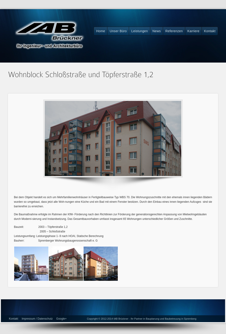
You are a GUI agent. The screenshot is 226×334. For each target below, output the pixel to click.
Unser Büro (118, 31)
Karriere (193, 31)
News (156, 31)
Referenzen (174, 31)
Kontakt (209, 31)
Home (100, 31)
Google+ (61, 318)
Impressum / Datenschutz (37, 318)
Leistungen (139, 31)
